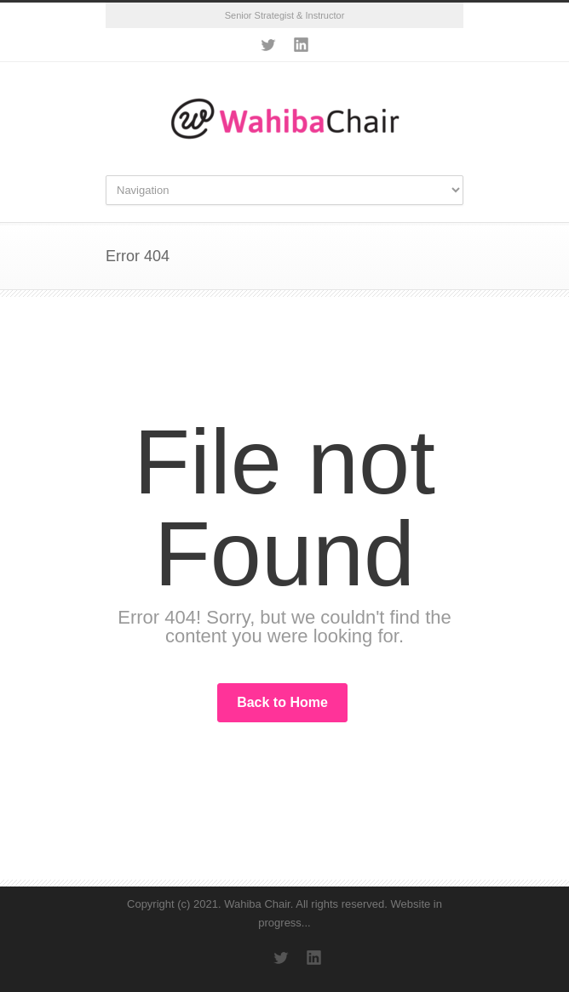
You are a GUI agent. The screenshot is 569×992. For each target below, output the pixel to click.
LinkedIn (301, 45)
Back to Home (282, 702)
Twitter (267, 45)
